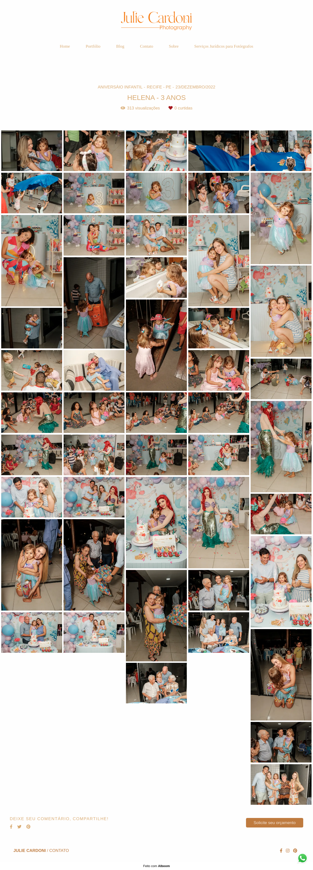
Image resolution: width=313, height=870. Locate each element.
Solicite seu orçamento (275, 822)
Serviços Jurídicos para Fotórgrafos (223, 46)
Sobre (174, 46)
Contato (146, 46)
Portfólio (93, 46)
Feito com (156, 866)
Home (65, 46)
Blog (120, 46)
